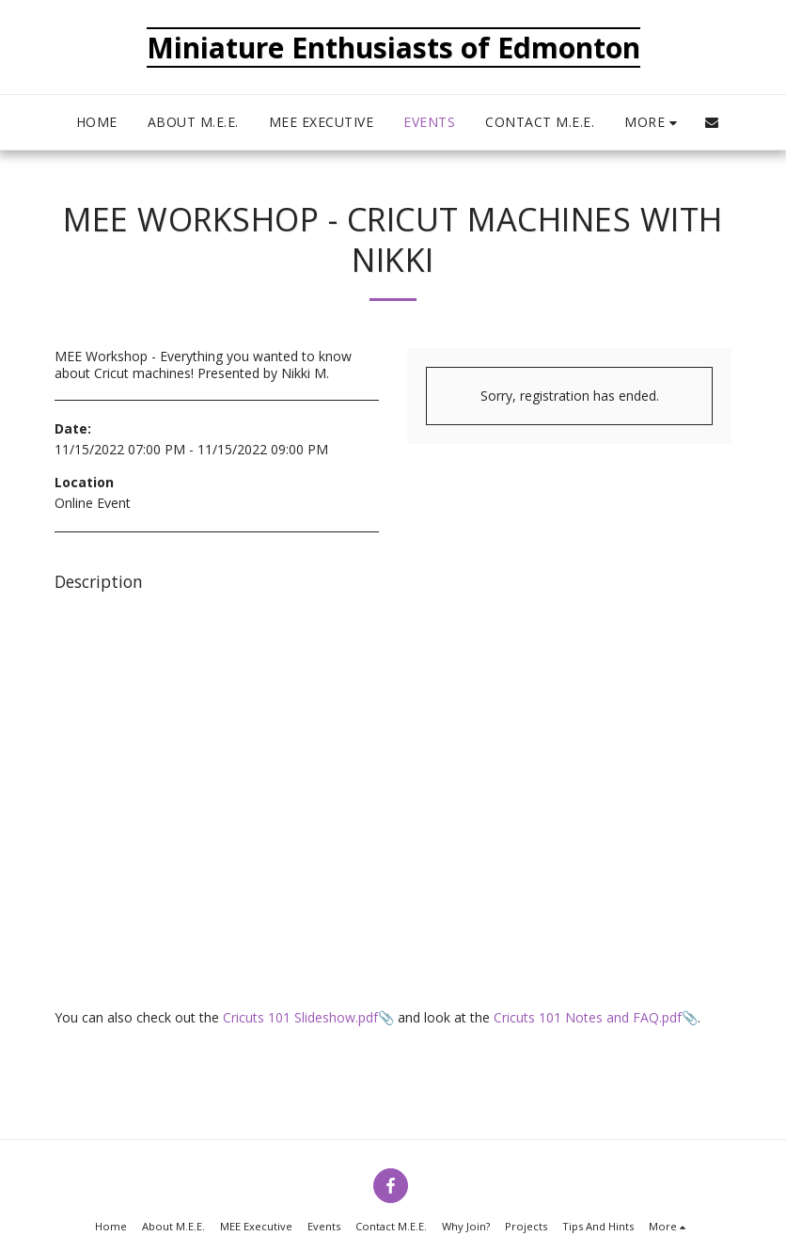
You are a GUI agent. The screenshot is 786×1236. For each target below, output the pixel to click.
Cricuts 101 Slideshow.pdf (300, 1017)
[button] (712, 122)
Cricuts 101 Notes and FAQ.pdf (588, 1017)
